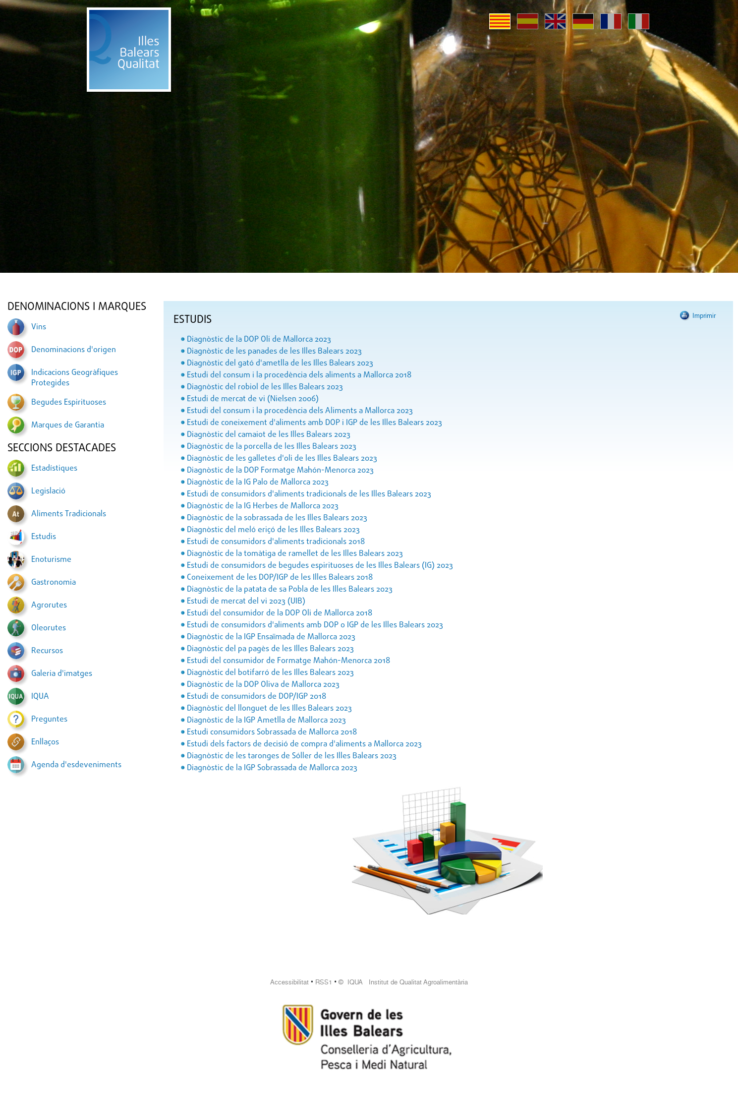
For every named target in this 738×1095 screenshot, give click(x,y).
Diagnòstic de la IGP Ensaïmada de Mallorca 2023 (271, 637)
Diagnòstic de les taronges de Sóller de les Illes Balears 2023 (292, 756)
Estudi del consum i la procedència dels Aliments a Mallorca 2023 (300, 411)
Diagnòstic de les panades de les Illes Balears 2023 (274, 352)
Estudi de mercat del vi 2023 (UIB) (246, 602)
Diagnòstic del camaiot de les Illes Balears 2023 (268, 435)
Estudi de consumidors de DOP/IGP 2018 (256, 697)
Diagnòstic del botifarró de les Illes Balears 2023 (270, 673)
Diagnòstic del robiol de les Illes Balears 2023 (265, 387)
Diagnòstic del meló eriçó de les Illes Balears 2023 (273, 530)
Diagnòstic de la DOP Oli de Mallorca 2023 (259, 340)
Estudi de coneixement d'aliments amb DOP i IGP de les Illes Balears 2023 (314, 423)
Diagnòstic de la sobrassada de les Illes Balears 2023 (277, 518)
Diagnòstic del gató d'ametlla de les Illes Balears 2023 (280, 363)
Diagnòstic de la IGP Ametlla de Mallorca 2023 (266, 721)
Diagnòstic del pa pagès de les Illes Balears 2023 (270, 649)
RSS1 (323, 982)
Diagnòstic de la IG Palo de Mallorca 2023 (258, 482)
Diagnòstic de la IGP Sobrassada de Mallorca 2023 (272, 768)
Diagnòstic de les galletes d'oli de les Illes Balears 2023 (282, 459)
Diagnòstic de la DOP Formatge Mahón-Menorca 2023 (280, 471)
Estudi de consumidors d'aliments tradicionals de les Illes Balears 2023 (309, 494)
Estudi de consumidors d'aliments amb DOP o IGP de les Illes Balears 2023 (315, 625)
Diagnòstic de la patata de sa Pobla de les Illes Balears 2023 (290, 590)
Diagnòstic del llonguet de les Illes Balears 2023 (269, 709)
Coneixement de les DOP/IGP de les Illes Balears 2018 (280, 578)
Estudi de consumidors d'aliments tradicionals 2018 (276, 542)
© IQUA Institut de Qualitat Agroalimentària (403, 982)
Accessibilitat (289, 982)
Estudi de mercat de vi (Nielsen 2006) (253, 399)
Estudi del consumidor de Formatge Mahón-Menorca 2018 (288, 661)
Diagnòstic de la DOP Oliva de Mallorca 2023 (263, 685)
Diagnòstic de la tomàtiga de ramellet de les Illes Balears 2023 (295, 554)
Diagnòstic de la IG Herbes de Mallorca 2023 (263, 506)
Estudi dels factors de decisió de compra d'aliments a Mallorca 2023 (304, 744)
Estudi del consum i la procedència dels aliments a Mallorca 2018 (299, 375)
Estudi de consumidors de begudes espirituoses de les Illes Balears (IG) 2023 (320, 566)
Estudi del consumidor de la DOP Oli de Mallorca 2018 (279, 613)
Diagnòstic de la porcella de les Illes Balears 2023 (271, 447)
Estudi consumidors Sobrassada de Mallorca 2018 (272, 732)
